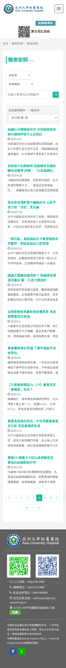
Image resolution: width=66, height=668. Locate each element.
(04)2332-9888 (35, 587)
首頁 (5, 43)
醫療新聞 (17, 43)
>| (39, 507)
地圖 (15, 612)
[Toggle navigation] (59, 8)
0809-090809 (40, 592)
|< (10, 497)
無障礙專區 (45, 23)
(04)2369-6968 (35, 581)
